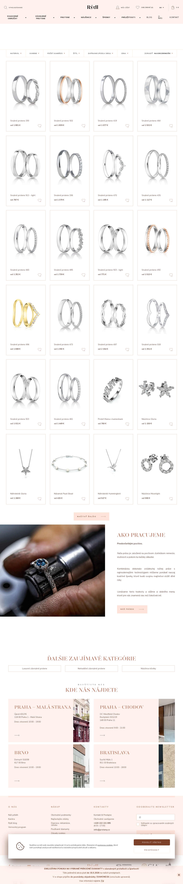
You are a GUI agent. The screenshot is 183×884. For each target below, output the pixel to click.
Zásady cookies (58, 833)
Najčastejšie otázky (60, 819)
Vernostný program (17, 827)
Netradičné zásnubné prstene (91, 668)
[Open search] (13, 7)
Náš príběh (13, 815)
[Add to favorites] (39, 126)
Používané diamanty (60, 829)
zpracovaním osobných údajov (157, 824)
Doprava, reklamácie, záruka (60, 824)
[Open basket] (175, 7)
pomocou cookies (105, 845)
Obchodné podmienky (61, 815)
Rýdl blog (12, 823)
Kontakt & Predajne (103, 815)
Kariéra (11, 819)
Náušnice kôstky (148, 668)
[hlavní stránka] (93, 10)
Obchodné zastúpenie (104, 819)
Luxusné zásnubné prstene (34, 668)
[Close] (179, 875)
